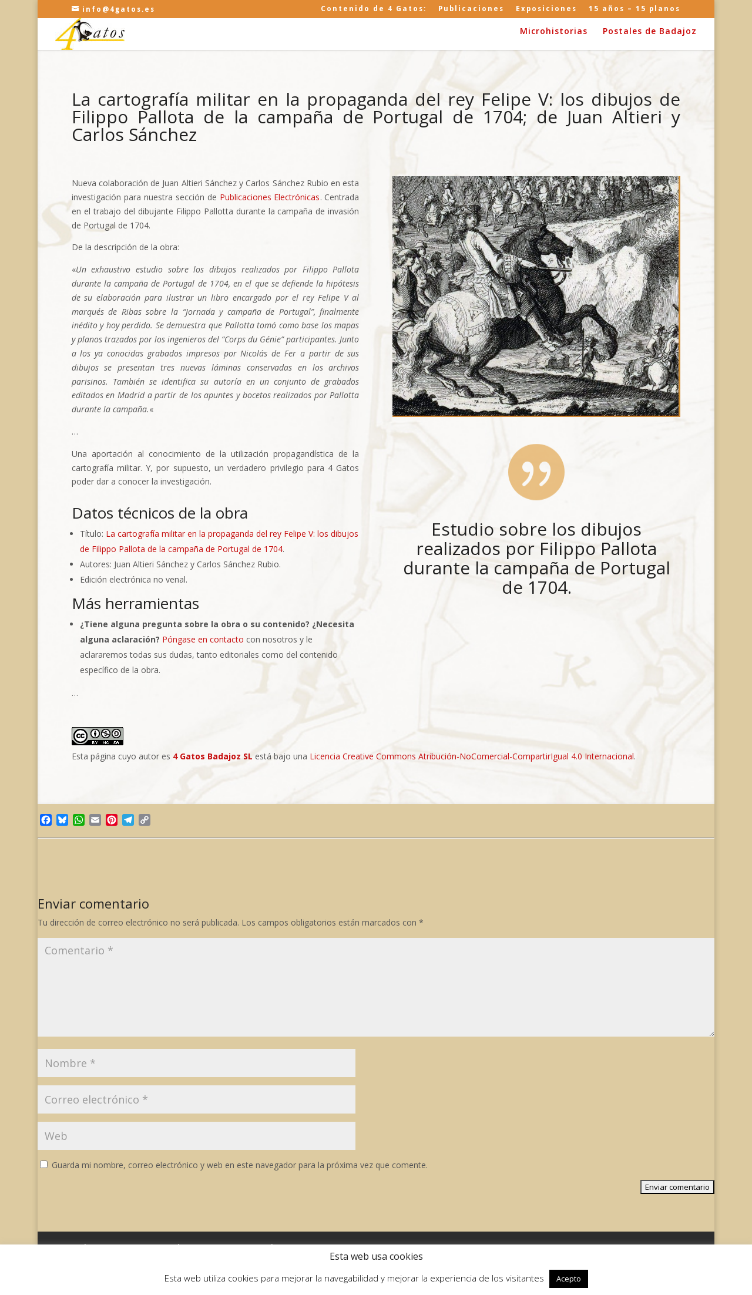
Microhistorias (554, 31)
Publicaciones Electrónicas (270, 197)
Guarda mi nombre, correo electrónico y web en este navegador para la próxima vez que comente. (240, 1164)
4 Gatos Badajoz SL (213, 756)
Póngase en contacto (204, 639)
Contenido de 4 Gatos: (374, 9)
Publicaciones (471, 9)
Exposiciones (546, 9)
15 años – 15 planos (634, 9)
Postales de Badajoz (650, 31)
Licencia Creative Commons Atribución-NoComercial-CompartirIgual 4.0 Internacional (472, 756)
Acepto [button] (568, 1278)
